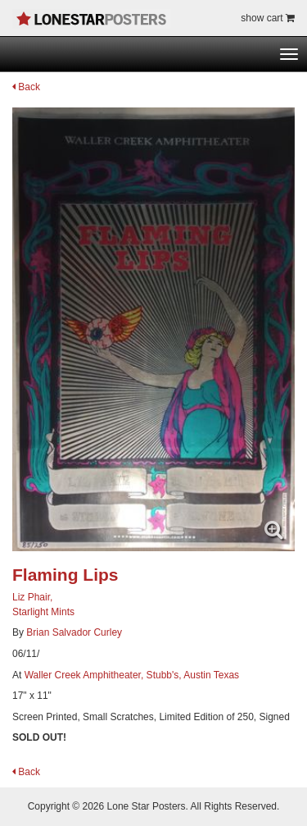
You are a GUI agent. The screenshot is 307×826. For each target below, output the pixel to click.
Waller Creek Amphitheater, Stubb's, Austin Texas (132, 675)
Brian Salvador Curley (74, 632)
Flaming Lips (65, 574)
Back (26, 87)
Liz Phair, (32, 597)
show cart (268, 18)
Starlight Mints (43, 612)
